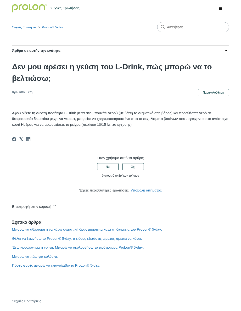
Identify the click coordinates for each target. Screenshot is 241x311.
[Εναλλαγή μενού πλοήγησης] (220, 8)
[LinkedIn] (28, 139)
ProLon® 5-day (52, 27)
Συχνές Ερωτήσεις (24, 27)
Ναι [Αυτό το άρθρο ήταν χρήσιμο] (108, 166)
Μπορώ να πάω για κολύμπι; (35, 256)
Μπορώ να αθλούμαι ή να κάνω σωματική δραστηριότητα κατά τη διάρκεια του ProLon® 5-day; (87, 229)
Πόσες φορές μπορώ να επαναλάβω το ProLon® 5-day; (56, 265)
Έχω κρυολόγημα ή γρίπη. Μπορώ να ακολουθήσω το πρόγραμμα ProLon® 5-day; (78, 247)
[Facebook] (14, 139)
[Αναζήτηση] (193, 27)
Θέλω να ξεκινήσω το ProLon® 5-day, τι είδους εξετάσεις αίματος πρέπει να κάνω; (77, 238)
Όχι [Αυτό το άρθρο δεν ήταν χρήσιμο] (133, 166)
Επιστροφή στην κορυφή (34, 206)
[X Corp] (21, 139)
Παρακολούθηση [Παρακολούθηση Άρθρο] (213, 92)
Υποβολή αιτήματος (146, 190)
